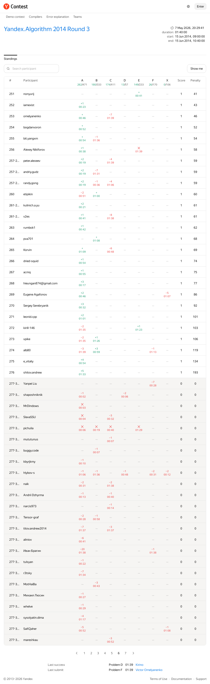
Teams (77, 16)
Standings (10, 58)
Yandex (28, 679)
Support (201, 679)
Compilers (35, 16)
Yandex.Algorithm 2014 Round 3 (47, 29)
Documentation (181, 679)
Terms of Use (158, 679)
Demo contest (15, 16)
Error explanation (57, 16)
